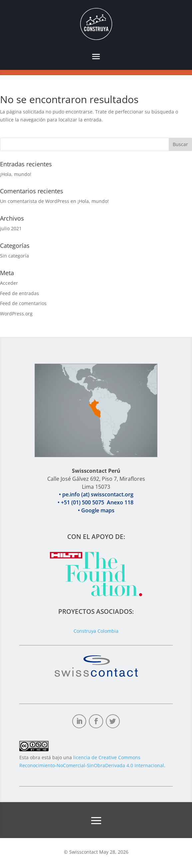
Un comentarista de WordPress (34, 201)
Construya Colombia (96, 631)
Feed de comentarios (23, 303)
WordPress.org (16, 313)
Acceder (9, 283)
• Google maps (96, 518)
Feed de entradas (19, 293)
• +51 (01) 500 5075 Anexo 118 (96, 510)
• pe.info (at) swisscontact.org (96, 502)
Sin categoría (14, 256)
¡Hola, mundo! (15, 174)
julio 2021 (11, 228)
